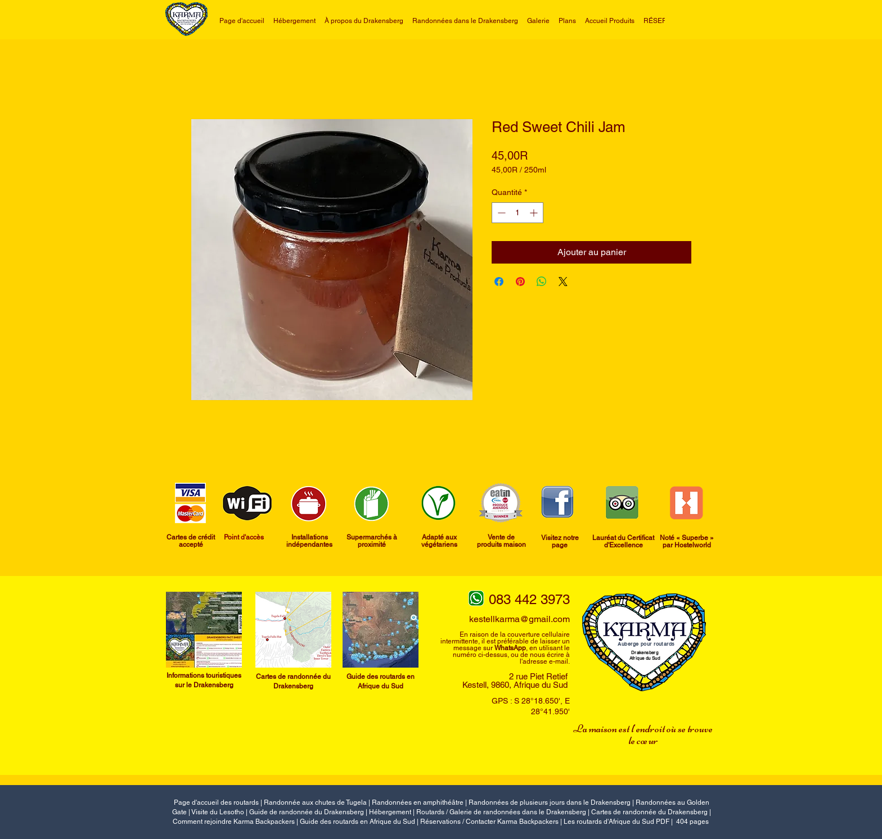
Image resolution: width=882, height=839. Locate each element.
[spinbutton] (517, 213)
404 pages (692, 822)
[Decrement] (500, 213)
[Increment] (535, 213)
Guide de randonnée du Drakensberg (306, 812)
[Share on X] (563, 281)
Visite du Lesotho (217, 812)
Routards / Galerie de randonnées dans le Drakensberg (501, 812)
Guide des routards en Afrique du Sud (357, 822)
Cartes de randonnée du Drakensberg (649, 812)
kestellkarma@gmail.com (519, 619)
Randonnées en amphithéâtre (418, 802)
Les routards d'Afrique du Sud (610, 822)
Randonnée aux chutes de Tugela (315, 802)
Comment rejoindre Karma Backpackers (234, 822)
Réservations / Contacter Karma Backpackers (489, 822)
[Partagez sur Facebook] (499, 281)
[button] (465, 20)
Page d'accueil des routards (216, 802)
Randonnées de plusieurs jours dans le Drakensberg (550, 802)
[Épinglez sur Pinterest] (520, 281)
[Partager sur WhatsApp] (541, 281)
